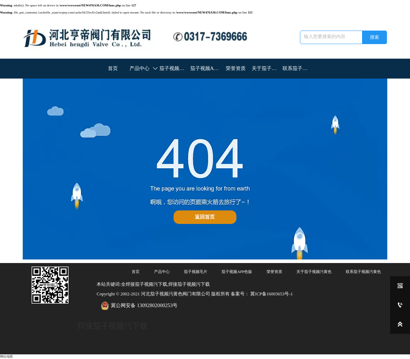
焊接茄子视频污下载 (112, 326)
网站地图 (6, 356)
